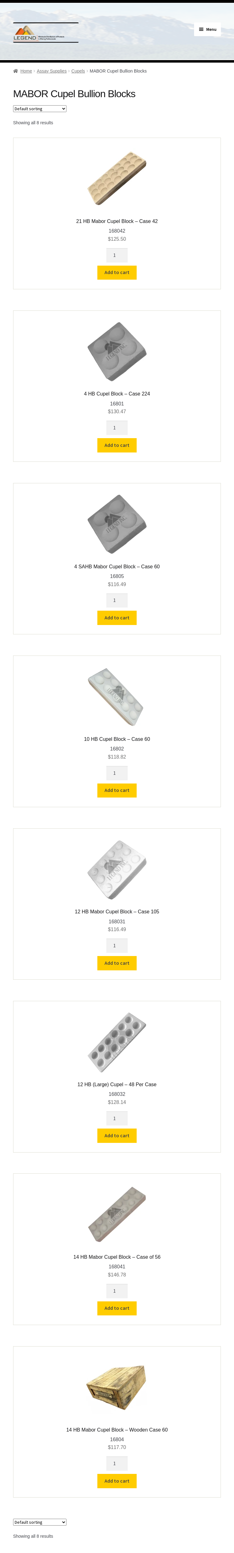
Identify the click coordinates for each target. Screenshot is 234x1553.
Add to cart (117, 272)
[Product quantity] (117, 255)
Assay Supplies (52, 71)
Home (26, 71)
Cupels (78, 71)
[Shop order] (39, 108)
